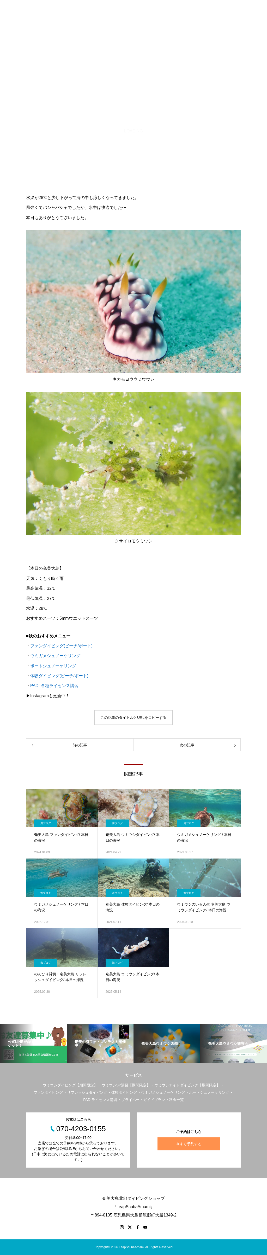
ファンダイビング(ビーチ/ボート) (61, 646)
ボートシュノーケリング (53, 666)
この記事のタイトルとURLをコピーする (133, 717)
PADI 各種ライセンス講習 (54, 685)
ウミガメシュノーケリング (55, 656)
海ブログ (45, 823)
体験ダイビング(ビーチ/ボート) (59, 676)
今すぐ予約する (189, 1144)
